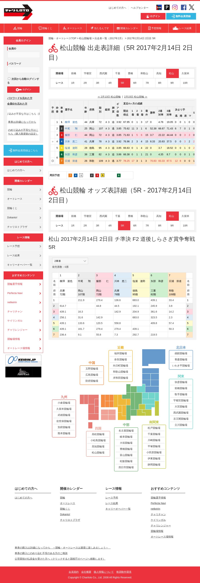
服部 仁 (73, 135)
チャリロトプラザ (17, 226)
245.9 (154, 305)
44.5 (116, 305)
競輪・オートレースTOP (62, 38)
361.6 (154, 311)
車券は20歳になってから (22, 121)
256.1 (63, 317)
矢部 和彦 (73, 154)
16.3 (80, 311)
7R (147, 82)
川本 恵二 (73, 141)
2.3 (170, 317)
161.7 (81, 328)
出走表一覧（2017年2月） (109, 38)
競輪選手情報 (14, 284)
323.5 (154, 317)
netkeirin (12, 302)
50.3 (171, 328)
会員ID (12, 48)
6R (134, 82)
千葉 (117, 73)
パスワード (15, 63)
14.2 (171, 311)
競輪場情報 (13, 339)
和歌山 (144, 73)
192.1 (136, 305)
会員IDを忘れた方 (17, 103)
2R (85, 82)
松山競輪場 (85, 38)
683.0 (136, 300)
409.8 (154, 323)
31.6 (80, 317)
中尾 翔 (73, 128)
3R (97, 82)
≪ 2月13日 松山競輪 (109, 96)
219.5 (154, 334)
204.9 (136, 311)
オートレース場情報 (18, 348)
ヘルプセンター (139, 7)
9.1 (79, 334)
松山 (171, 73)
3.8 (170, 305)
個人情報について (104, 571)
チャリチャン (14, 311)
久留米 (185, 73)
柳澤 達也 (73, 122)
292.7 (136, 334)
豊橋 (130, 73)
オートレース (14, 198)
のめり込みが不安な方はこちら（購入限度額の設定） (23, 131)
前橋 (73, 73)
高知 (158, 73)
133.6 (81, 323)
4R (110, 82)
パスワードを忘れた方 (19, 98)
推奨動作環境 (123, 571)
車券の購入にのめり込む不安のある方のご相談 (41, 553)
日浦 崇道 (73, 160)
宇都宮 (87, 73)
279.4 (99, 300)
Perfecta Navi (14, 293)
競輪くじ (12, 208)
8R (159, 82)
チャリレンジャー (17, 329)
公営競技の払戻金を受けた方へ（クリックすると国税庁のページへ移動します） (60, 558)
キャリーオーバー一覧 (19, 264)
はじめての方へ (117, 7)
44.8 (98, 305)
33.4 (171, 300)
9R (172, 82)
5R (122, 82)
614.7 (63, 305)
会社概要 (86, 571)
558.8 (117, 323)
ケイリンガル (14, 320)
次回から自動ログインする (23, 80)
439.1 (154, 300)
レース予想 (13, 246)
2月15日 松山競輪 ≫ (135, 96)
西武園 (103, 73)
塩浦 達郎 (73, 147)
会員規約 (74, 571)
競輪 (9, 189)
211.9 (81, 300)
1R (72, 82)
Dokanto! (12, 217)
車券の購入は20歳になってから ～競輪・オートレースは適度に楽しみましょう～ (63, 547)
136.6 (117, 300)
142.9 (117, 311)
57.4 (171, 323)
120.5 (99, 323)
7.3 (116, 334)
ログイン (23, 89)
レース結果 (13, 255)
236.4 (63, 334)
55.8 (98, 334)
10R (185, 82)
